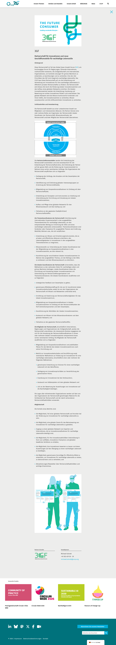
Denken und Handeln (55, 4)
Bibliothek (83, 4)
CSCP (101, 4)
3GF (77, 67)
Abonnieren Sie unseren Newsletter (92, 627)
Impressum (18, 639)
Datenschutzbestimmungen (32, 639)
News (93, 4)
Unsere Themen (39, 4)
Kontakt (45, 639)
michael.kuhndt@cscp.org (70, 559)
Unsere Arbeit (71, 4)
